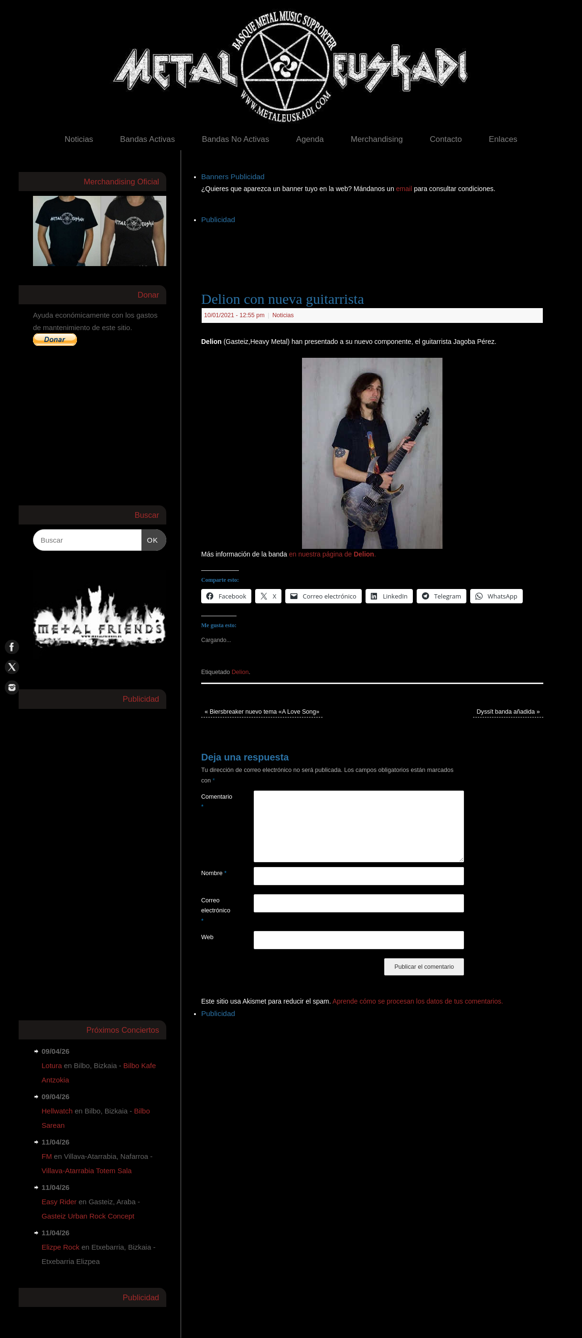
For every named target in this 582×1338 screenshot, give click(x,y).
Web (207, 937)
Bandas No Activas (235, 139)
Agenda (310, 139)
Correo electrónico (214, 910)
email (405, 189)
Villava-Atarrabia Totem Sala (87, 1171)
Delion (240, 672)
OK (150, 539)
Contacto (446, 139)
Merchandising (377, 139)
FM (47, 1156)
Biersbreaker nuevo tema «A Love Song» (262, 711)
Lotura (52, 1065)
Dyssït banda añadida (508, 711)
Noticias (79, 139)
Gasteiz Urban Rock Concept (88, 1216)
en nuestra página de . (332, 554)
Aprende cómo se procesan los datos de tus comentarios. (418, 1001)
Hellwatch (57, 1111)
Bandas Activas (147, 139)
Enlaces (503, 139)
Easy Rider (59, 1202)
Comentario (214, 801)
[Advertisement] (375, 247)
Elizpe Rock (60, 1247)
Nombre (213, 873)
